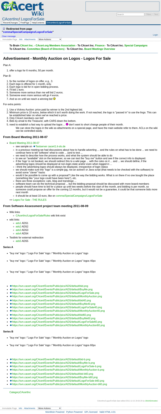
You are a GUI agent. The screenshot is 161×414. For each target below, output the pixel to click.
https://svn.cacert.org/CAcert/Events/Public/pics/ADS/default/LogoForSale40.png (57, 307)
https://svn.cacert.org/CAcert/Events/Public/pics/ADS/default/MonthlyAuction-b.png (58, 369)
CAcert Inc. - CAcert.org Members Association (47, 45)
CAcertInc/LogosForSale (59, 23)
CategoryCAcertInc (20, 392)
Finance (100, 45)
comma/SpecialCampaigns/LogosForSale (28, 32)
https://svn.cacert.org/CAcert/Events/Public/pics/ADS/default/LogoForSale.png (55, 293)
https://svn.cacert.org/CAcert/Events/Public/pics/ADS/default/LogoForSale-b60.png (58, 380)
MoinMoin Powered (54, 412)
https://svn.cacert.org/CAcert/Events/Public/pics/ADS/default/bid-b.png (51, 359)
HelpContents (38, 23)
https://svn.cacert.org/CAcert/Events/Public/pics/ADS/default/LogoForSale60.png (57, 321)
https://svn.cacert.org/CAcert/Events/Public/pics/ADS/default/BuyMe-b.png (53, 363)
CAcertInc (10, 19)
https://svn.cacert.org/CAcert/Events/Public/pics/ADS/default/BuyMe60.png (53, 318)
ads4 (18, 233)
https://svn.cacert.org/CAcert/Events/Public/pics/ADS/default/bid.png (50, 286)
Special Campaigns (135, 45)
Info (20, 39)
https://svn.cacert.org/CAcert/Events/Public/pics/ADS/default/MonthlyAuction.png (57, 296)
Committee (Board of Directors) (45, 49)
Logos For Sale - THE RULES (29, 200)
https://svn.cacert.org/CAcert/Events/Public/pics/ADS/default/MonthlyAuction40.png (58, 310)
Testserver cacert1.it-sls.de (50, 146)
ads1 (18, 223)
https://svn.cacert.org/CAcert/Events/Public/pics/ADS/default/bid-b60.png (52, 374)
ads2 (18, 226)
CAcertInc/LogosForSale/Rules (33, 215)
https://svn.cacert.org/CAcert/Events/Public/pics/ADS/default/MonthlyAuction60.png (58, 325)
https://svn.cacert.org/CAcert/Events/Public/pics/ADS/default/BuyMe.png (52, 289)
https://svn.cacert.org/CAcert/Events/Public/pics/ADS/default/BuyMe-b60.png (54, 377)
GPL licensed (90, 412)
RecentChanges (10, 23)
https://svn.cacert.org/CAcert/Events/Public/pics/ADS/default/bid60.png (51, 315)
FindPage (24, 23)
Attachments (30, 39)
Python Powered (74, 412)
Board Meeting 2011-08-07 (24, 143)
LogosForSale (32, 19)
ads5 (18, 241)
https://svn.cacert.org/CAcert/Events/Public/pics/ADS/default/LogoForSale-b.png (56, 366)
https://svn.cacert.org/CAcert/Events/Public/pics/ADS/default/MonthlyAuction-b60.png (59, 384)
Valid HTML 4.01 (107, 412)
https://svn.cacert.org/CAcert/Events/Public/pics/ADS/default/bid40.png (51, 300)
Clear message (9, 36)
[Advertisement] (122, 6)
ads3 (18, 230)
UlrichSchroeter (151, 401)
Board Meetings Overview (99, 49)
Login (155, 35)
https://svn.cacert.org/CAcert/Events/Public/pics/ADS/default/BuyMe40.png (53, 304)
